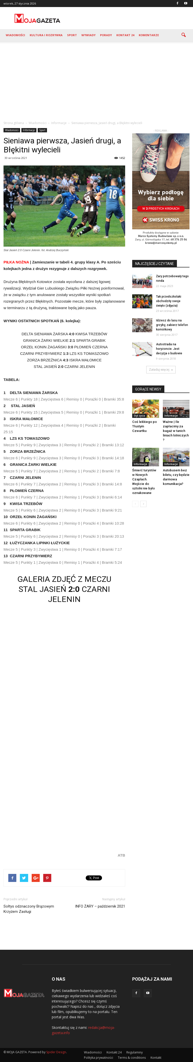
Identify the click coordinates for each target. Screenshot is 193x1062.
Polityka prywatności (98, 1057)
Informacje (29, 130)
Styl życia (139, 415)
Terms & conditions (132, 1057)
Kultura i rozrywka (46, 35)
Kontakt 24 (125, 35)
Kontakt (156, 1057)
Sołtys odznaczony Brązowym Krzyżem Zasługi (29, 909)
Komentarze (149, 35)
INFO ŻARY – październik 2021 (100, 906)
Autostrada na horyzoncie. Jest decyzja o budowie (169, 349)
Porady (106, 35)
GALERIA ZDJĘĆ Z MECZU (64, 579)
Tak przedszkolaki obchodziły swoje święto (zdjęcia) (168, 301)
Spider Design (56, 1052)
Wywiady (88, 35)
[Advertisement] (96, 79)
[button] (183, 35)
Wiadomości (15, 35)
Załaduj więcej (161, 369)
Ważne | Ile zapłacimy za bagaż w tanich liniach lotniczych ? (176, 431)
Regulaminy (134, 1052)
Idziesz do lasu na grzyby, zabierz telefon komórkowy (172, 325)
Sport (72, 35)
